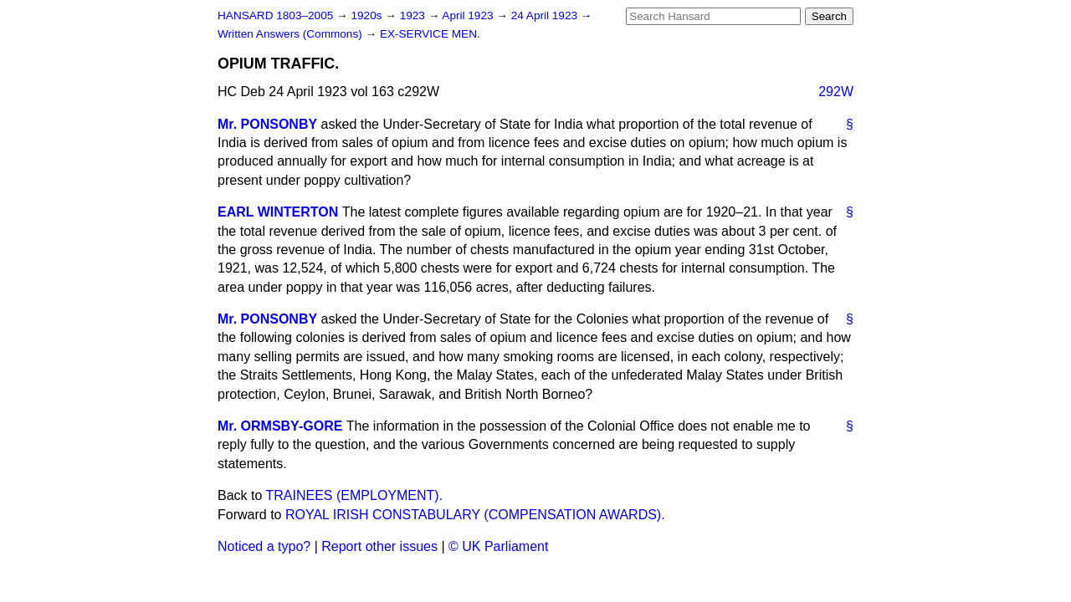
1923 (414, 15)
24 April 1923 (546, 15)
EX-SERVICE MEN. (430, 34)
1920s (368, 15)
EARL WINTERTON (278, 212)
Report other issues (379, 546)
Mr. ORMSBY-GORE (280, 426)
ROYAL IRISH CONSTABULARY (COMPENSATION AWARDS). (475, 515)
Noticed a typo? (264, 546)
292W (835, 91)
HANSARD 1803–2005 (275, 15)
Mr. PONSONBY (267, 124)
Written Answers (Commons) (292, 34)
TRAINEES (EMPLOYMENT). (354, 495)
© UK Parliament (498, 546)
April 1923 (469, 15)
